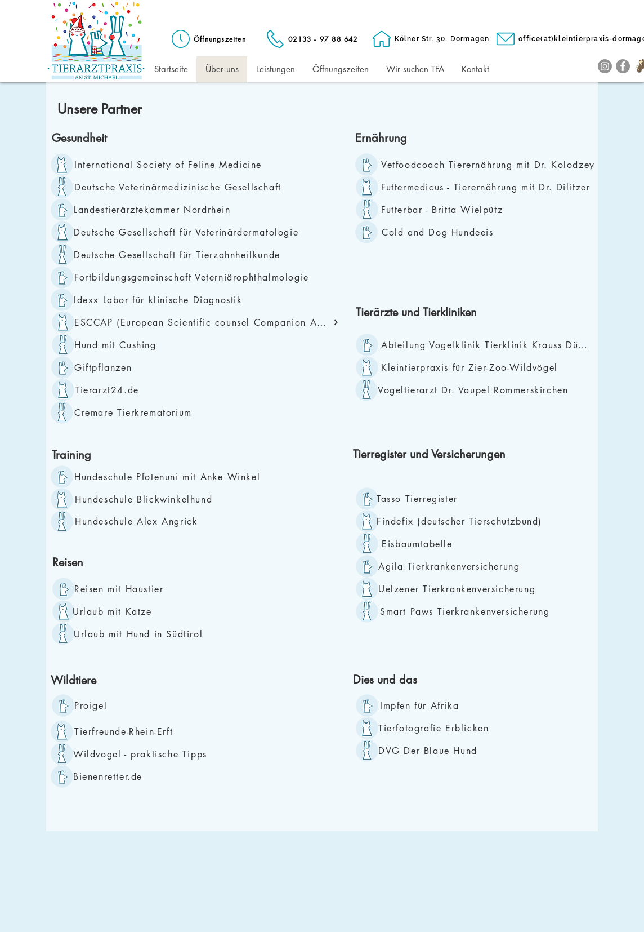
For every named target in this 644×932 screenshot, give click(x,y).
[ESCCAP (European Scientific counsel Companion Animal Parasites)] (206, 322)
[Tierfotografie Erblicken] (441, 728)
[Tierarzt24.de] (137, 390)
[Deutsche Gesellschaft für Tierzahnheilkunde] (180, 254)
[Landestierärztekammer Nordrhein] (156, 209)
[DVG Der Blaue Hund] (441, 750)
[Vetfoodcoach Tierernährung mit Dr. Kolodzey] (491, 164)
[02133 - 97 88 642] (311, 39)
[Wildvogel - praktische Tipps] (143, 754)
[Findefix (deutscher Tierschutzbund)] (463, 521)
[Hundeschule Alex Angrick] (139, 521)
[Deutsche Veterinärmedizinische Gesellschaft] (182, 187)
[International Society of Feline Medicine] (171, 164)
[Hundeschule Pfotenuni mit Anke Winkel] (171, 476)
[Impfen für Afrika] (425, 705)
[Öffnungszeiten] (207, 39)
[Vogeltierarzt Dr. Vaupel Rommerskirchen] (491, 390)
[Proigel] (92, 705)
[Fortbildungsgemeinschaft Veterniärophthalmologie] (195, 277)
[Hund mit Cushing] (135, 345)
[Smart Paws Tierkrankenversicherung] (471, 611)
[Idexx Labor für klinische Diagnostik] (163, 300)
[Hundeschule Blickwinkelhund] (157, 499)
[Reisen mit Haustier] (123, 589)
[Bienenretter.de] (136, 776)
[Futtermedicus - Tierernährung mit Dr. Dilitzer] (489, 187)
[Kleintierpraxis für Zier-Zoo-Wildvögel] (478, 367)
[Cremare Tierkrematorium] (137, 412)
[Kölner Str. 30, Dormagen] (430, 39)
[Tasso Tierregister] (420, 498)
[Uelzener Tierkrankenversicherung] (460, 589)
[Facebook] (623, 66)
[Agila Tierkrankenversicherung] (452, 566)
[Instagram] (605, 66)
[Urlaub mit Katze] (135, 611)
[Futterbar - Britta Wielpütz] (491, 209)
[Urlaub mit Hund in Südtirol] (152, 634)
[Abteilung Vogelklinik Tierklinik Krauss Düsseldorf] (487, 345)
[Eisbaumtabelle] (418, 543)
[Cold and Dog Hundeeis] (444, 232)
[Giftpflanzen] (106, 367)
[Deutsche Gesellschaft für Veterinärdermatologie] (192, 232)
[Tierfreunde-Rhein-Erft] (137, 731)
